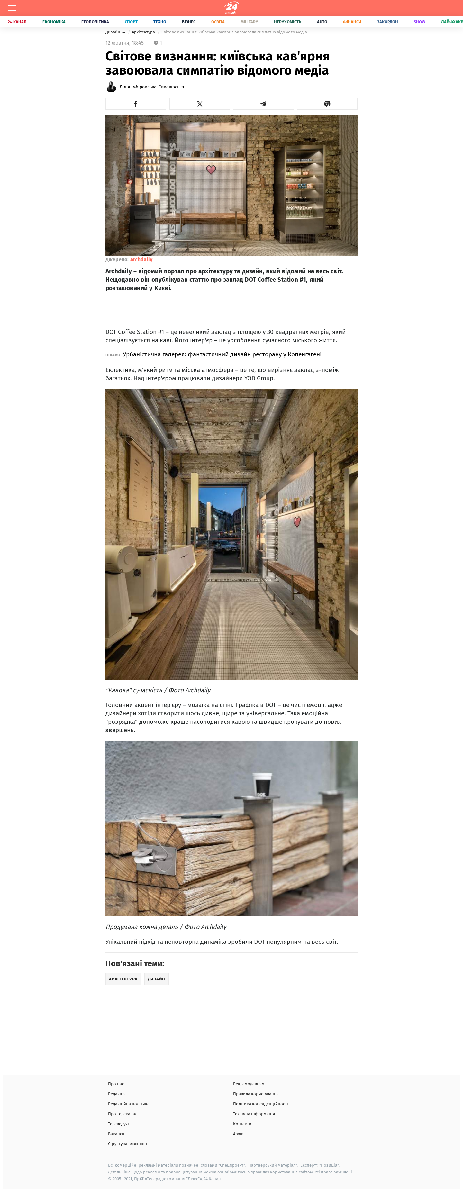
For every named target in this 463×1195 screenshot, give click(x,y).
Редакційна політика (129, 1103)
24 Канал (17, 21)
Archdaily (141, 259)
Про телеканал (122, 1113)
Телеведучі (118, 1123)
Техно (159, 21)
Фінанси (352, 21)
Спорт (131, 21)
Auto (322, 21)
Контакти (242, 1123)
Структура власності (127, 1143)
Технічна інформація (254, 1113)
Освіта (218, 21)
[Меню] (12, 8)
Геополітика (95, 21)
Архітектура (144, 32)
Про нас (116, 1083)
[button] (135, 104)
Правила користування (256, 1093)
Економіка (54, 21)
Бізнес (188, 21)
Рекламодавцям (249, 1083)
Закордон (387, 21)
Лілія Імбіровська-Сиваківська (152, 87)
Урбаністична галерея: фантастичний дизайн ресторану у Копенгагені (222, 354)
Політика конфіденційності (260, 1103)
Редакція (117, 1093)
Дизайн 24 (115, 32)
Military (249, 21)
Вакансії (116, 1133)
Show (419, 21)
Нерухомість (287, 21)
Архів (238, 1133)
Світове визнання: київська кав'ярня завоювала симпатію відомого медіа (234, 32)
